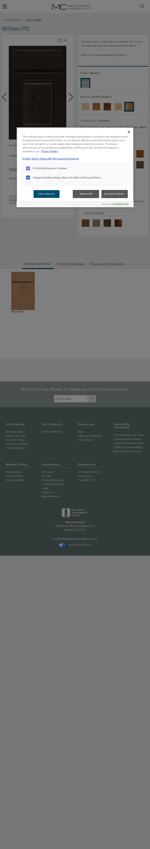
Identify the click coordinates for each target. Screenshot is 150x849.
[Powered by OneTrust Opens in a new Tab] (117, 204)
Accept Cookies (115, 193)
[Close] (129, 132)
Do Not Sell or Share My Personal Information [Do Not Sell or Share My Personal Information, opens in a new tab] (50, 158)
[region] (75, 167)
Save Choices (46, 193)
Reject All (86, 193)
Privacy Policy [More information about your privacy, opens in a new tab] (49, 151)
